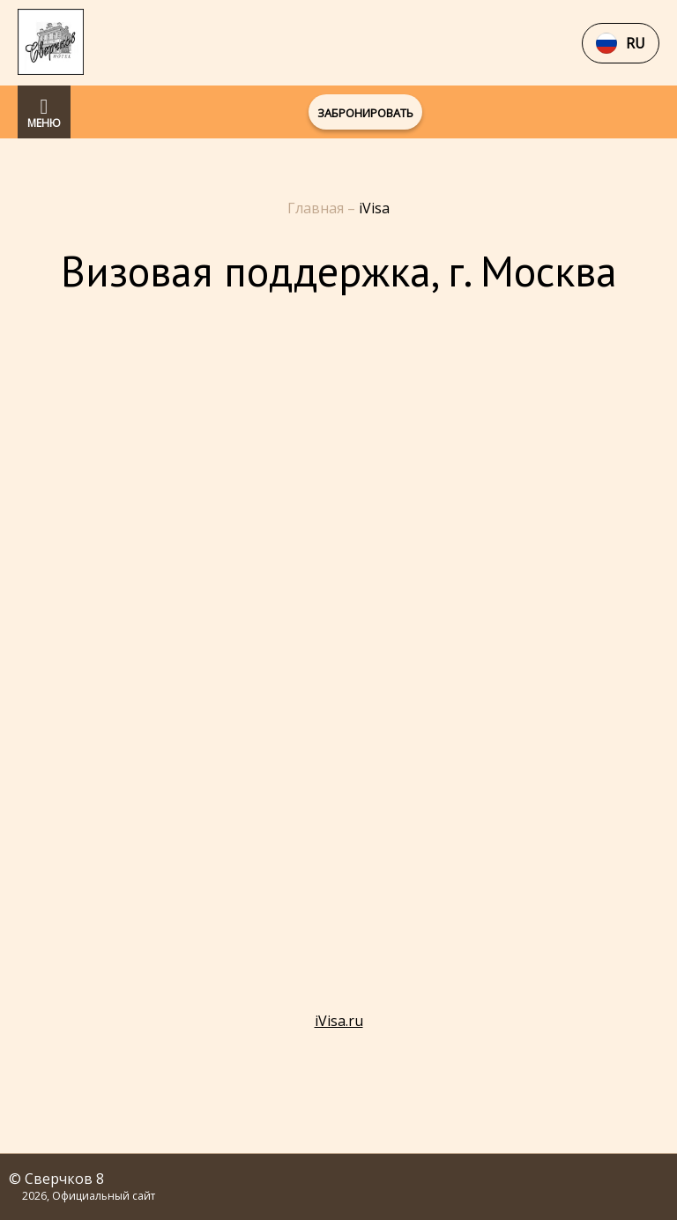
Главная (317, 208)
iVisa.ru (339, 1020)
